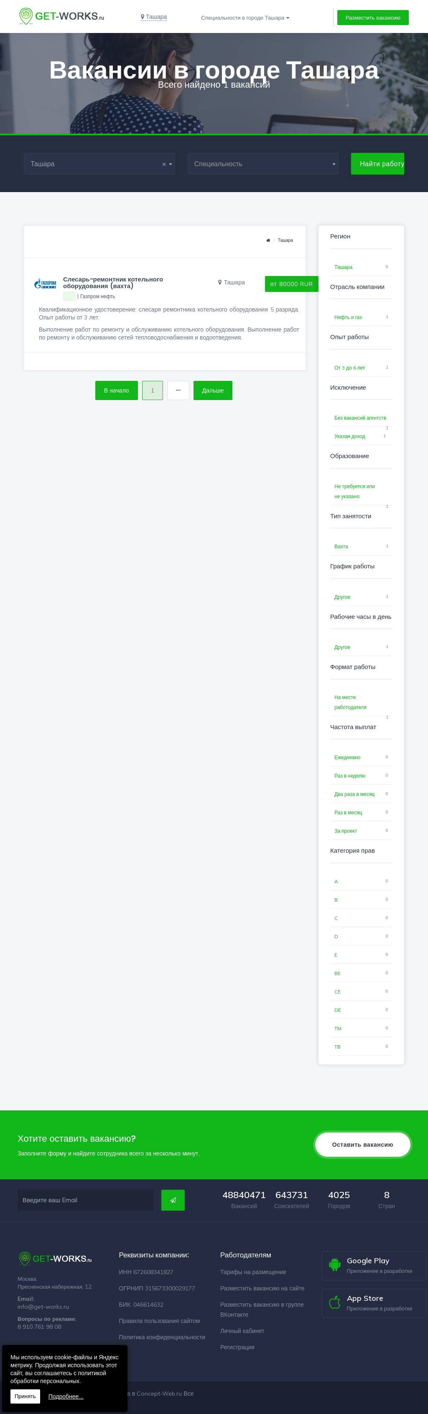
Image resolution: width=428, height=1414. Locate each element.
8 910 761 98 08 (39, 1326)
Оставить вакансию (362, 1144)
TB (337, 1047)
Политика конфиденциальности (162, 1337)
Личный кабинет (242, 1331)
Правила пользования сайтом (159, 1321)
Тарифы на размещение (253, 1272)
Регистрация (237, 1347)
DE (337, 1010)
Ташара (285, 240)
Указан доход (349, 436)
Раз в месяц (348, 812)
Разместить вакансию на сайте (262, 1288)
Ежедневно (347, 757)
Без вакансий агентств (360, 418)
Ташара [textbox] (98, 163)
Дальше (213, 390)
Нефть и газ (348, 317)
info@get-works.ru (43, 1306)
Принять (25, 1396)
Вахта (341, 546)
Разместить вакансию (373, 17)
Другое (342, 597)
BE (337, 973)
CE (337, 991)
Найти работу (382, 164)
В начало (116, 390)
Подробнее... (66, 1396)
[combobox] (99, 164)
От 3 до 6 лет (349, 368)
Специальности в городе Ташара (242, 17)
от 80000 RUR (291, 284)
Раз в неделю (349, 776)
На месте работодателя (350, 702)
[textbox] (263, 164)
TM (337, 1028)
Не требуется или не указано (354, 491)
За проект (345, 831)
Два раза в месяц (354, 794)
